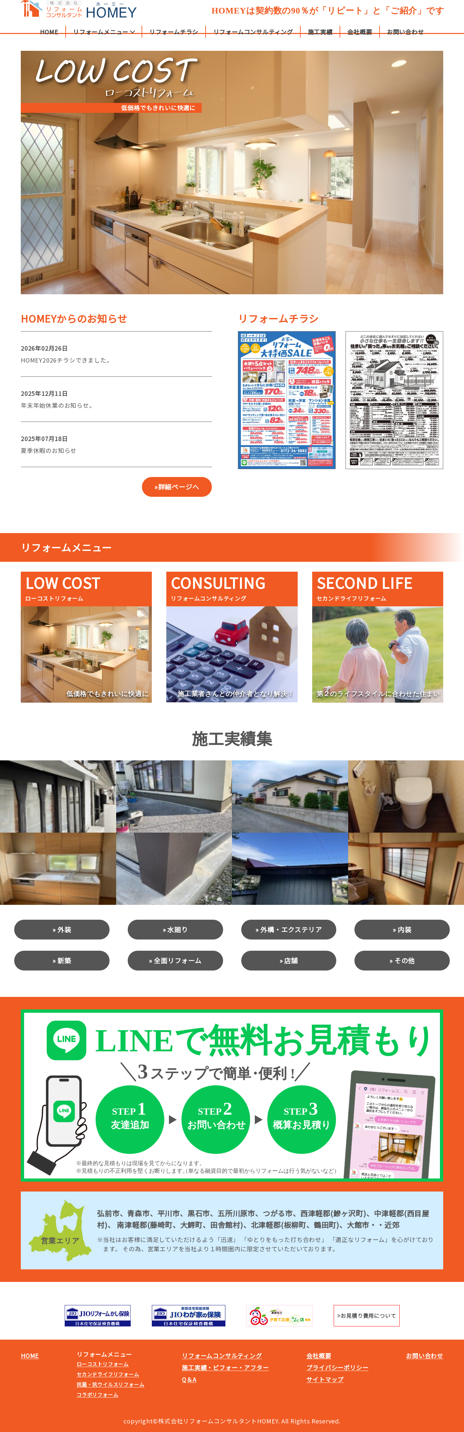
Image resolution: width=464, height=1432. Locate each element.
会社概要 (359, 37)
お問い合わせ (405, 37)
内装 (405, 929)
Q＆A (189, 1379)
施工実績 (320, 37)
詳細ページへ (178, 487)
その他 (404, 960)
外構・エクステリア (291, 929)
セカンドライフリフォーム (108, 1374)
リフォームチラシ (173, 37)
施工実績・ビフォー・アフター (225, 1367)
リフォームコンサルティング (253, 37)
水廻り (177, 929)
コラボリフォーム (97, 1394)
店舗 (291, 960)
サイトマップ (325, 1379)
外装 (64, 929)
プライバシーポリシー (337, 1367)
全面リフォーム (178, 960)
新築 (64, 960)
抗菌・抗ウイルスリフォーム (110, 1384)
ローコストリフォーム (103, 1363)
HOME (49, 37)
